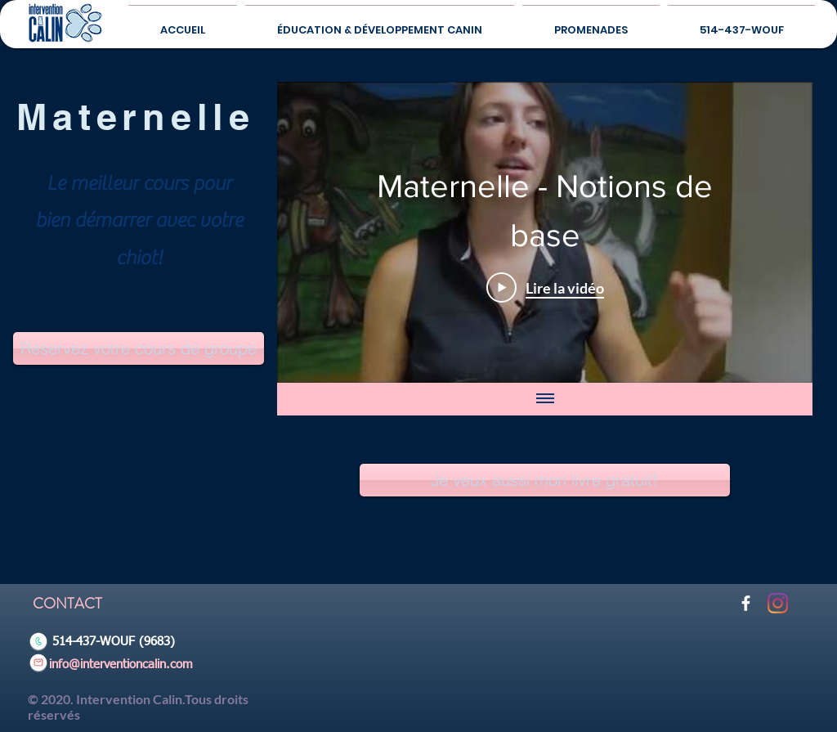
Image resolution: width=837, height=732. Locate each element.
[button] (591, 22)
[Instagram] (778, 603)
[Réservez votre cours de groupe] (138, 348)
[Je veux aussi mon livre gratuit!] (545, 480)
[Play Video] (544, 287)
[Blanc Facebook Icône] (746, 603)
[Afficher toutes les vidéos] (544, 399)
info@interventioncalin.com (121, 664)
